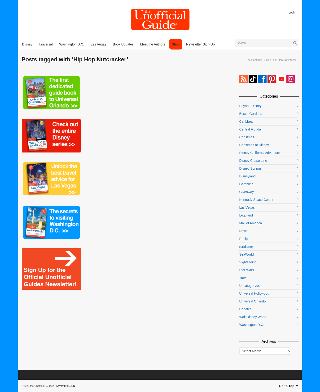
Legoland (246, 215)
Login (292, 12)
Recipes (245, 239)
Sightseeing (248, 262)
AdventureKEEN (65, 385)
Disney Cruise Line (253, 160)
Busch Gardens (250, 114)
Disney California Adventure (259, 153)
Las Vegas (247, 207)
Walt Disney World (252, 317)
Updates (245, 309)
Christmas (246, 137)
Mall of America (250, 223)
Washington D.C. (251, 325)
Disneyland (247, 176)
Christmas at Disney (254, 145)
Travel (243, 278)
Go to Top (288, 386)
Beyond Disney (250, 106)
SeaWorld (246, 254)
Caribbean (247, 121)
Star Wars (246, 270)
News (243, 231)
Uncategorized (250, 286)
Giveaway (246, 192)
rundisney (246, 246)
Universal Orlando (252, 301)
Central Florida (250, 129)
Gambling (246, 184)
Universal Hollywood (254, 293)
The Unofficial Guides (258, 60)
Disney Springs (250, 168)
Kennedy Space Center (256, 200)
